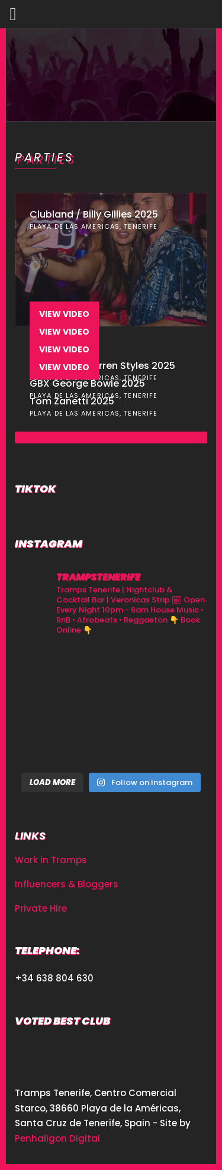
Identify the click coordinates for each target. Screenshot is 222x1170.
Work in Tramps (51, 860)
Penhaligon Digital (57, 1138)
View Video (64, 314)
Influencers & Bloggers (66, 884)
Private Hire (41, 908)
